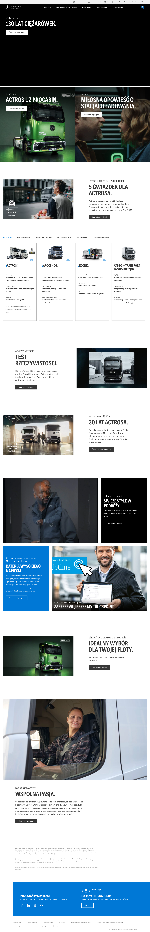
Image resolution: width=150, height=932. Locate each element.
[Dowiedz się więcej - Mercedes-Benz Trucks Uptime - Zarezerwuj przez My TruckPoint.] (99, 578)
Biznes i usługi (86, 7)
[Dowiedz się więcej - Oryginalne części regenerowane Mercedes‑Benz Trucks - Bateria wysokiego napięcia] (26, 578)
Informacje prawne (48, 922)
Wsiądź (87, 905)
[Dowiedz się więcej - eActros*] (19, 282)
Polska (144, 2)
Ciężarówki (47, 7)
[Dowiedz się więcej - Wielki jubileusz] (75, 48)
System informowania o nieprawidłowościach (68, 926)
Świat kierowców (118, 7)
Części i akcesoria (102, 7)
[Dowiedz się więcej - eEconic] (92, 282)
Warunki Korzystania (91, 926)
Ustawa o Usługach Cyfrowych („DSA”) (81, 922)
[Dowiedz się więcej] (50, 510)
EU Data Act (62, 922)
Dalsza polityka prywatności (43, 926)
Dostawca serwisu (17, 922)
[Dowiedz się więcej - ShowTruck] (37, 124)
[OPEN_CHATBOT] (142, 7)
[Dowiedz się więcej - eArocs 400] (56, 282)
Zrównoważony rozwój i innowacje (66, 7)
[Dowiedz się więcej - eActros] (112, 124)
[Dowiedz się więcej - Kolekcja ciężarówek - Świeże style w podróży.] (124, 510)
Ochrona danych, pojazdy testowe (21, 926)
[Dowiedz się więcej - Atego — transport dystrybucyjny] (128, 282)
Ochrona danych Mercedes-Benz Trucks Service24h (110, 922)
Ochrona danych (32, 922)
